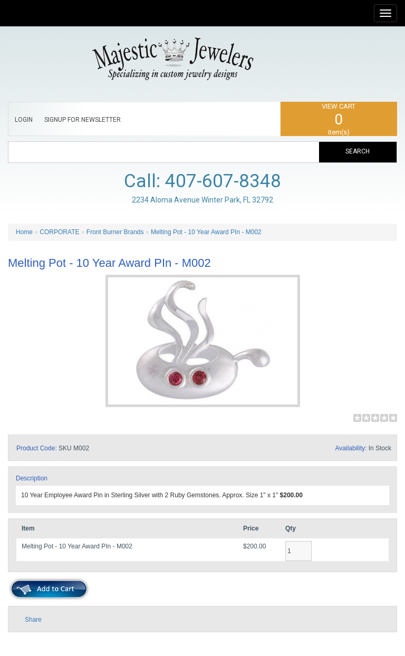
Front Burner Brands (115, 232)
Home (24, 232)
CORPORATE (59, 232)
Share (33, 619)
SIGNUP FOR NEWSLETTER (82, 119)
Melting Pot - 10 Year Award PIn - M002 (206, 232)
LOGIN (24, 119)
